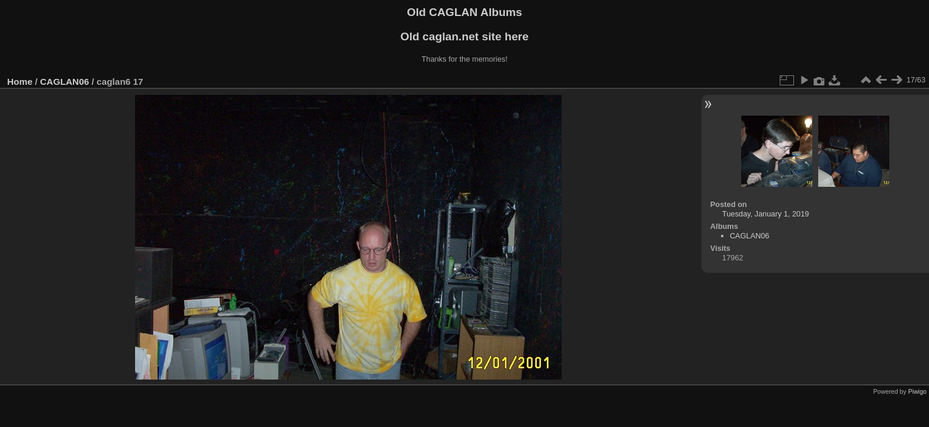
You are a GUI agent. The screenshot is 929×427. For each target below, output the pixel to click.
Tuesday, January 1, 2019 (765, 213)
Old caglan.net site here (464, 36)
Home (20, 82)
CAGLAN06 (64, 82)
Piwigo (917, 391)
